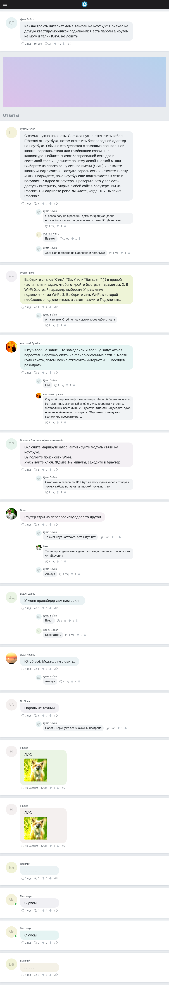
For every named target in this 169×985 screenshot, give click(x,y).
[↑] (55, 43)
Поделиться (69, 43)
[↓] (63, 43)
